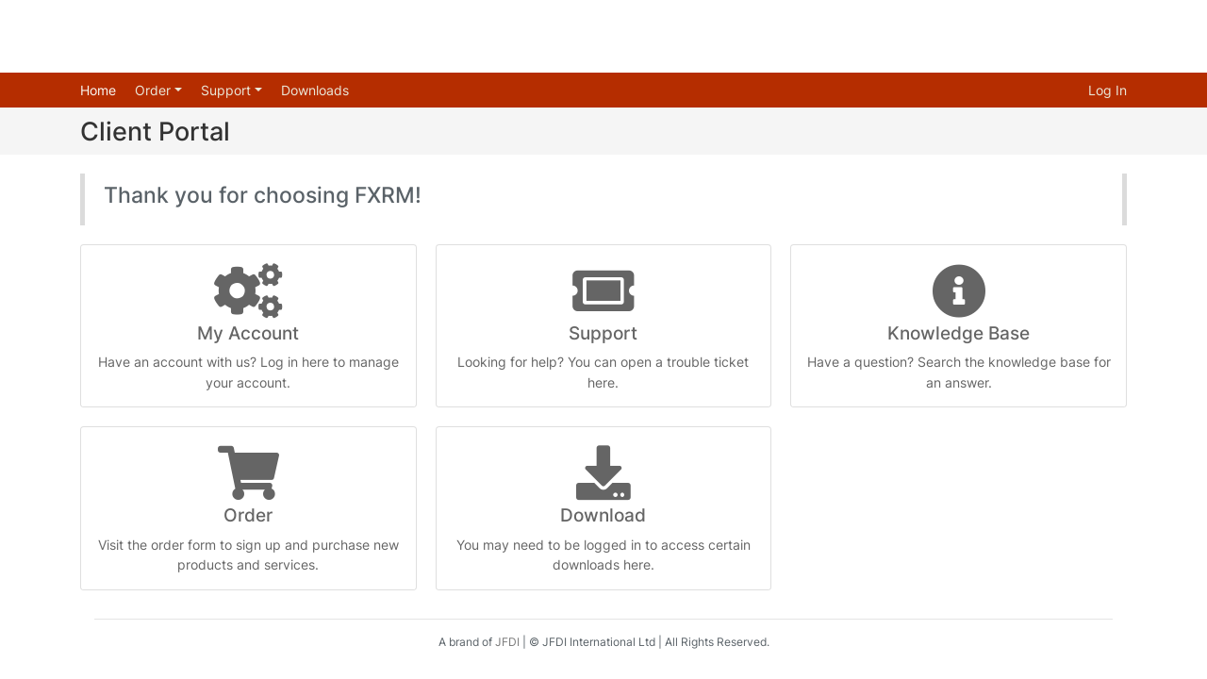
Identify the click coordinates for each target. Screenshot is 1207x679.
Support (228, 90)
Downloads (315, 90)
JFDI (507, 642)
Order (154, 90)
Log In (1107, 90)
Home (98, 90)
